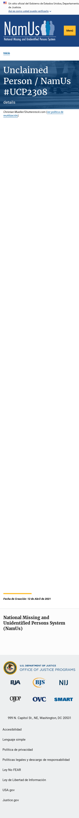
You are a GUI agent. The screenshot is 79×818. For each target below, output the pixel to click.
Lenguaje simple (14, 739)
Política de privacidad (18, 750)
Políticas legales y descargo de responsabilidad (36, 760)
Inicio (6, 53)
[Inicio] (29, 30)
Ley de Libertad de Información (24, 780)
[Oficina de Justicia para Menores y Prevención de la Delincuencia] (15, 702)
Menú (69, 30)
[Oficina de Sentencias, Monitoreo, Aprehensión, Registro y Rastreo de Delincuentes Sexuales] (63, 701)
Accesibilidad (12, 729)
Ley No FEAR (12, 770)
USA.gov (9, 790)
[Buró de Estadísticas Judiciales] (39, 688)
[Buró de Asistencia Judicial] (15, 686)
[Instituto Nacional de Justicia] (63, 686)
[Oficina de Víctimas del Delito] (39, 702)
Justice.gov (11, 800)
